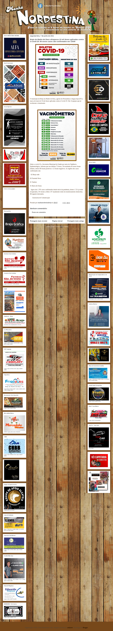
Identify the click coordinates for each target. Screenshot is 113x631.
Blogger (85, 627)
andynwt (70, 627)
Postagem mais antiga (75, 221)
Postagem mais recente (38, 221)
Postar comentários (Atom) (59, 226)
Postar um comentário (39, 212)
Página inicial (57, 221)
